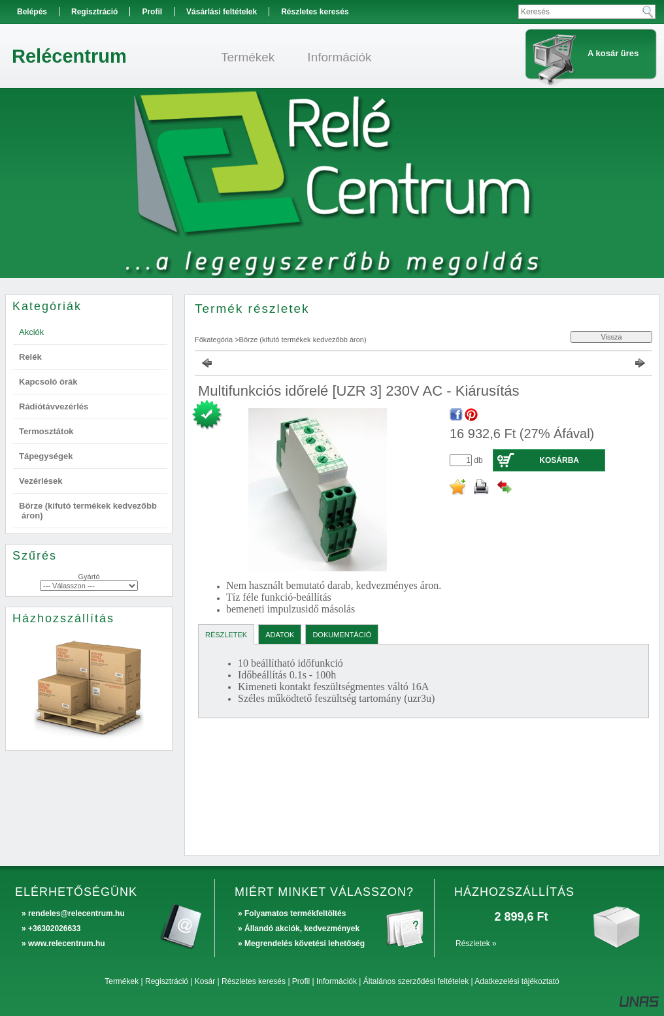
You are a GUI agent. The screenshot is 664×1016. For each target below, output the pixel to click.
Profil (301, 981)
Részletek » (476, 943)
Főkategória (214, 339)
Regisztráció (166, 981)
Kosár (205, 981)
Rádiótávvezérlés (53, 406)
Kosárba (559, 460)
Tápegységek (46, 456)
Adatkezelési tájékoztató (516, 981)
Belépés (32, 11)
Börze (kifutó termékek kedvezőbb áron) (303, 339)
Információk (336, 981)
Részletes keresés (254, 981)
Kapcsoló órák (48, 382)
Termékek (122, 981)
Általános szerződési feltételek (416, 981)
